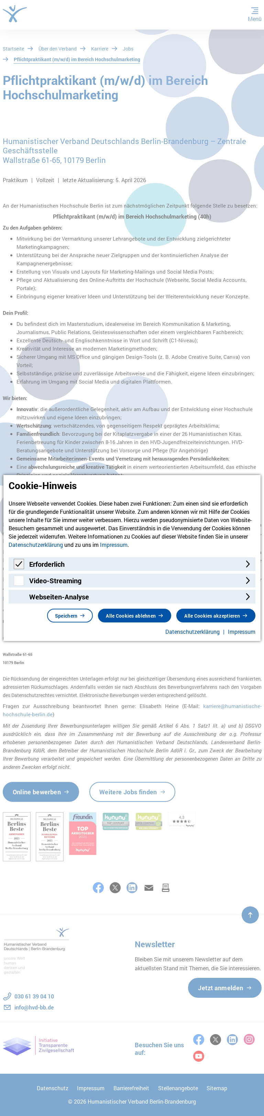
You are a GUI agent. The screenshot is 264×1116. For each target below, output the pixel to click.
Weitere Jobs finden (128, 792)
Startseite (13, 48)
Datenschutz (52, 1088)
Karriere (99, 48)
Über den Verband (57, 48)
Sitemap (217, 1088)
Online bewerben (37, 792)
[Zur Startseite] (15, 13)
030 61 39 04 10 (34, 996)
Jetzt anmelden (220, 988)
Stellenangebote (178, 1088)
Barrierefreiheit (131, 1088)
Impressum (90, 1088)
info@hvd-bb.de (34, 1007)
